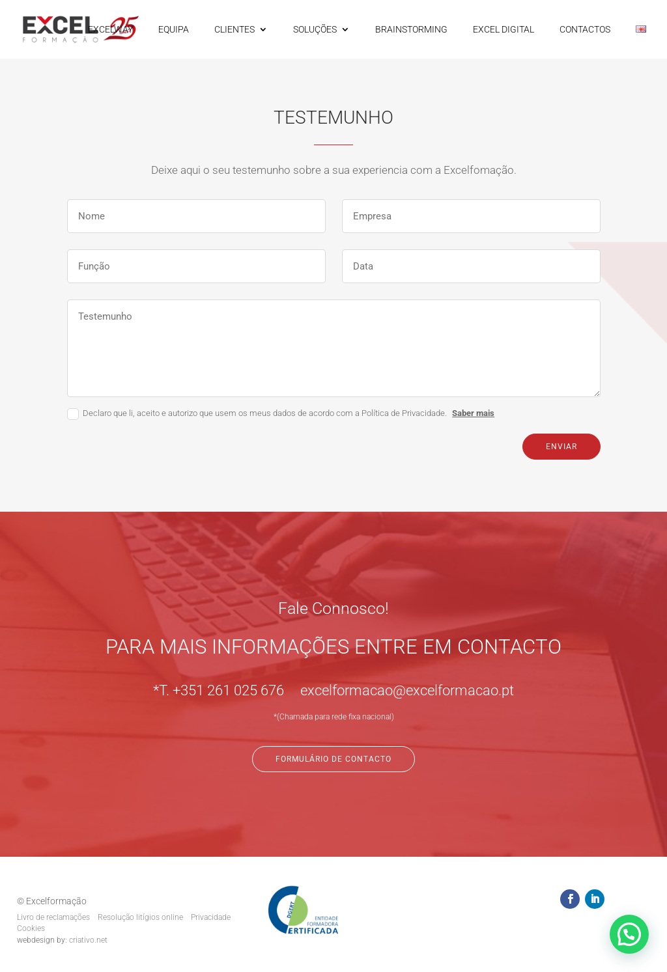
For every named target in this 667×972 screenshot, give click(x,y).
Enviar (561, 446)
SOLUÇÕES (315, 30)
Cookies (31, 928)
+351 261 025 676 (228, 690)
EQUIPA (173, 30)
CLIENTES (234, 30)
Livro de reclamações (53, 917)
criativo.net (88, 940)
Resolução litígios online (140, 917)
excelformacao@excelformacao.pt (407, 690)
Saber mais (473, 413)
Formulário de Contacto (333, 759)
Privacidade (211, 917)
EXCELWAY (110, 30)
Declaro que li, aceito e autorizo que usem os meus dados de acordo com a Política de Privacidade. (280, 414)
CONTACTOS (585, 30)
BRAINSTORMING (411, 30)
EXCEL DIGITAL (503, 30)
